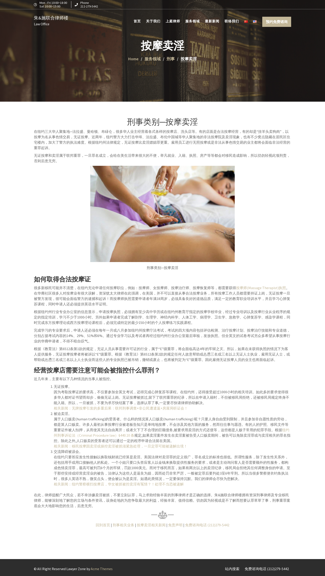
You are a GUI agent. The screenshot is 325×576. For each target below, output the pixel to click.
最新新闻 (212, 20)
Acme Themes (102, 569)
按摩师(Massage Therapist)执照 (261, 288)
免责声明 (175, 525)
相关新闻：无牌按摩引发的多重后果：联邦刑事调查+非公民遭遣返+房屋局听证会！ (121, 408)
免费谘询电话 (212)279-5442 (207, 525)
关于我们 (153, 20)
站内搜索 (232, 569)
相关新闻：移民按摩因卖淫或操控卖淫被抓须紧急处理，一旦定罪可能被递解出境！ (120, 446)
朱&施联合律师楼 (51, 17)
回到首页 (103, 525)
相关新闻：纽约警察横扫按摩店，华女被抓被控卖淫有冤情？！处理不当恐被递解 (119, 484)
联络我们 (232, 20)
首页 (137, 20)
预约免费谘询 (277, 21)
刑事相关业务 (123, 525)
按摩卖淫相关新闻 (151, 525)
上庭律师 (173, 20)
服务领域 (192, 20)
